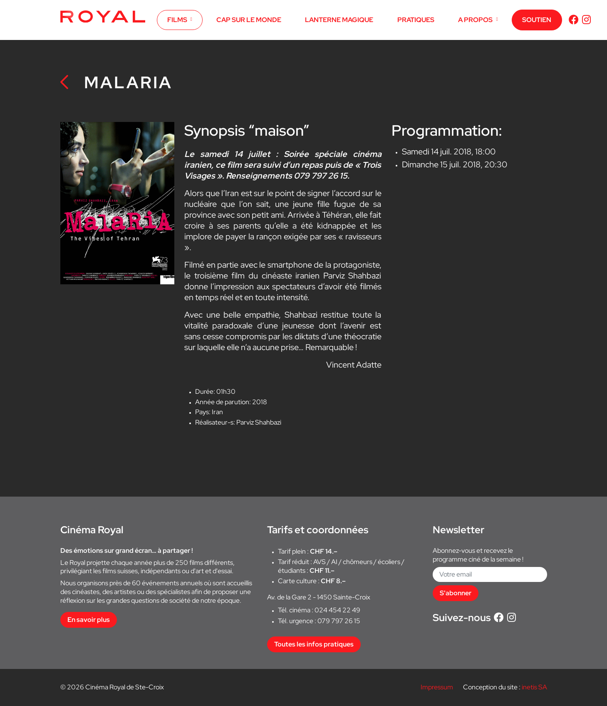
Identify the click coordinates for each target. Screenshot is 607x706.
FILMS (177, 19)
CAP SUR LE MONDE (248, 19)
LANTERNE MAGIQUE (339, 19)
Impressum (437, 687)
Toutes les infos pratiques (314, 644)
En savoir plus (88, 619)
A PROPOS (475, 19)
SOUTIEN (536, 19)
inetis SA (534, 687)
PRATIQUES (415, 19)
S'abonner (455, 593)
